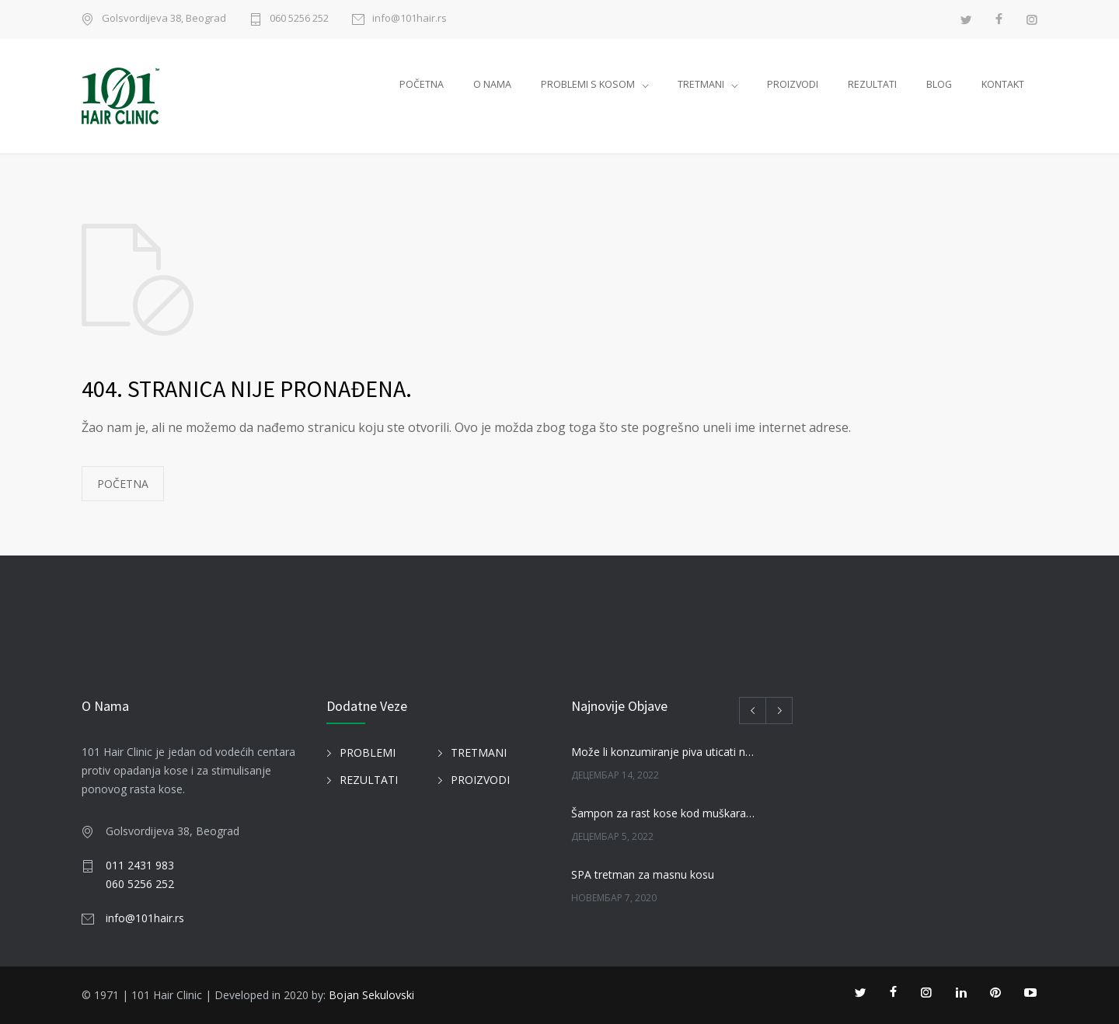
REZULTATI (872, 84)
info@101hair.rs (409, 19)
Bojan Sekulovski (371, 994)
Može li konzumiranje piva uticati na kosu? (665, 751)
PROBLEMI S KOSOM (588, 84)
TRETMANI (701, 84)
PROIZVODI (792, 84)
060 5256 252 (299, 19)
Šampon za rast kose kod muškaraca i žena (665, 813)
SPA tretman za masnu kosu (642, 874)
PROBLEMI (368, 752)
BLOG (939, 84)
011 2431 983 (140, 865)
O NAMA (492, 84)
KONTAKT (1002, 84)
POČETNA (421, 84)
